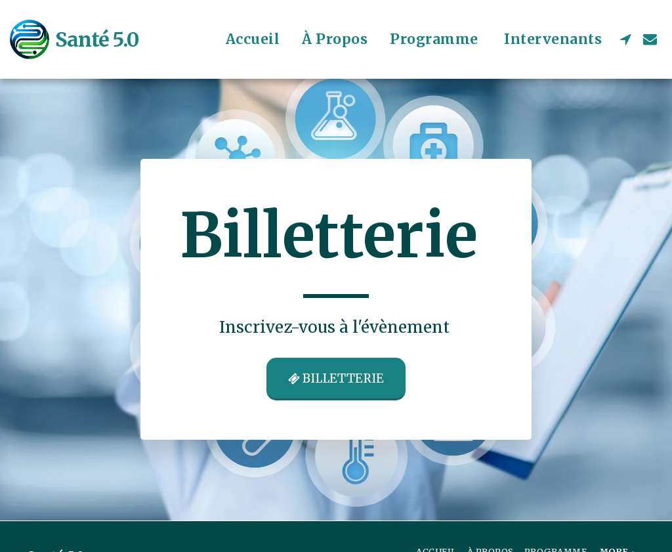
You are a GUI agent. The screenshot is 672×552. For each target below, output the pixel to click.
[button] (625, 39)
